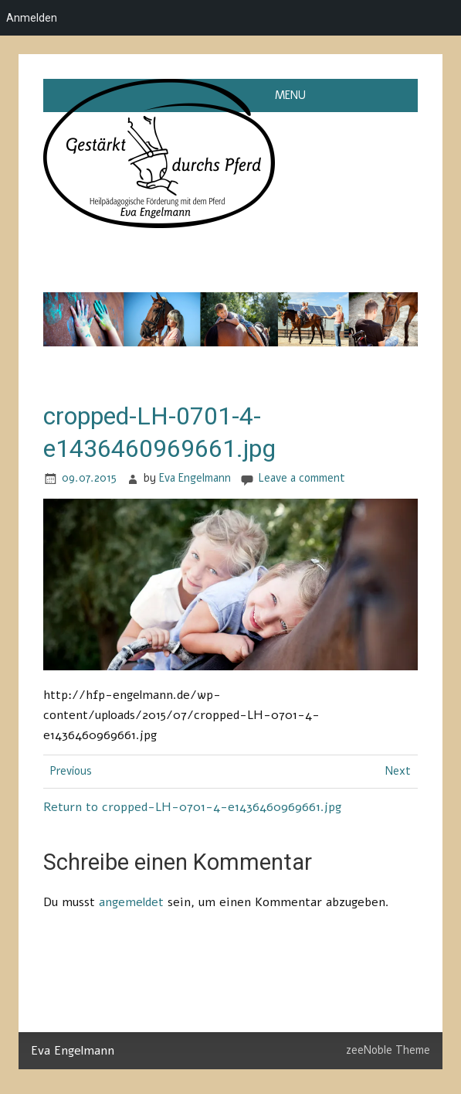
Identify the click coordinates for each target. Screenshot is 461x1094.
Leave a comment (301, 478)
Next (398, 771)
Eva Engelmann (195, 478)
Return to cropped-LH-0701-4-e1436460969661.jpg (192, 807)
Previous (71, 771)
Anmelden (31, 18)
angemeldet (131, 902)
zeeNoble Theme (388, 1050)
